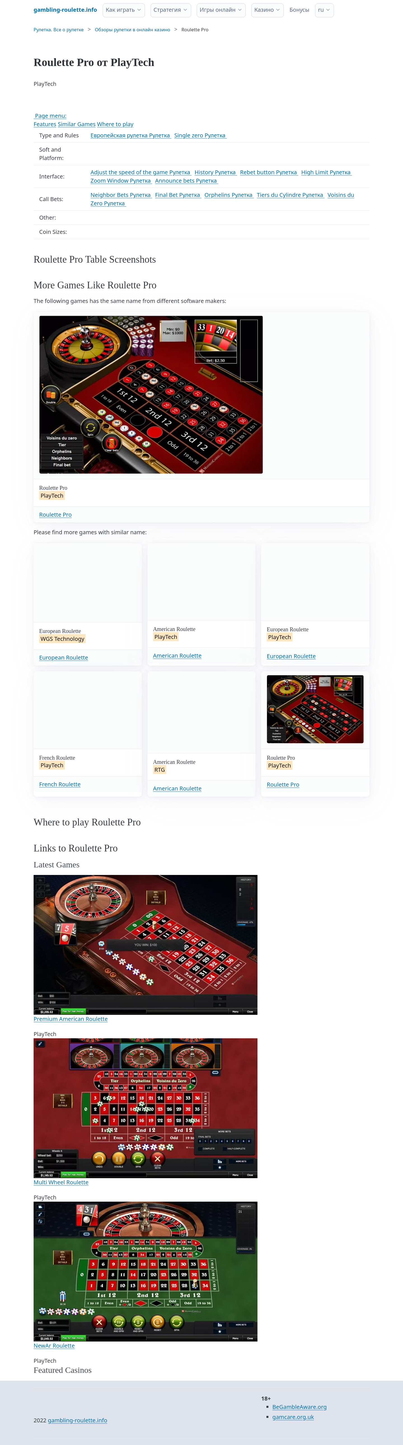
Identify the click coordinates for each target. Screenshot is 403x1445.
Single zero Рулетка (200, 135)
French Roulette (60, 784)
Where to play (115, 124)
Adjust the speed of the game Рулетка (141, 172)
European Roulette (63, 657)
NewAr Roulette (54, 1345)
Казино (264, 9)
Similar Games (76, 124)
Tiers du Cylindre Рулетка (291, 195)
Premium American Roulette (71, 1019)
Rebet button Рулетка (269, 172)
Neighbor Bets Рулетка (121, 195)
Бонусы (299, 9)
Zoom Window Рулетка (121, 180)
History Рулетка (216, 172)
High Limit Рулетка (326, 172)
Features (45, 124)
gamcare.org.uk (293, 1417)
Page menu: (50, 115)
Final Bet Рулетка (178, 195)
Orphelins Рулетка (229, 195)
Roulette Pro (55, 514)
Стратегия (167, 9)
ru (321, 9)
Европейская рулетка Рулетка (131, 135)
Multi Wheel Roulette (61, 1182)
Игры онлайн (218, 9)
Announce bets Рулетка (186, 180)
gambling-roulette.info (77, 1420)
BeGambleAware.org (299, 1407)
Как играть (120, 9)
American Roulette (177, 655)
